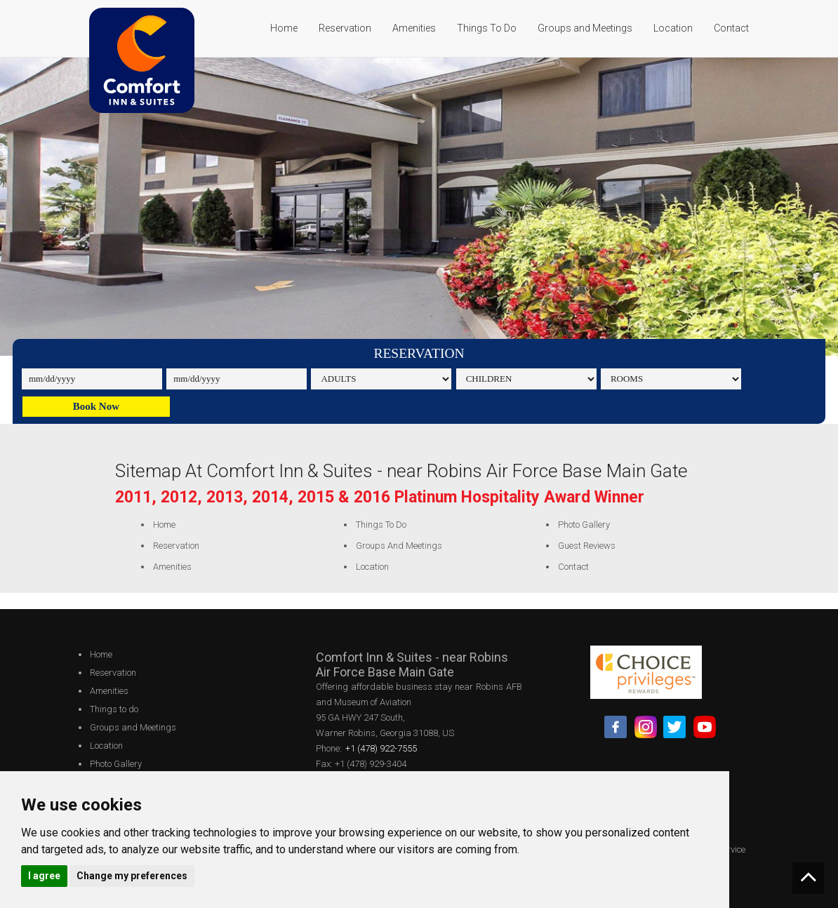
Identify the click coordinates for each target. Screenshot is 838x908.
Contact (731, 28)
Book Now (96, 406)
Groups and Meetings (585, 28)
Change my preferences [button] (132, 875)
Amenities (414, 28)
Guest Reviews (583, 545)
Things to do (377, 524)
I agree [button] (44, 875)
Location (673, 28)
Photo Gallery (580, 524)
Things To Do (487, 28)
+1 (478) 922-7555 (381, 748)
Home (284, 28)
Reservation (345, 28)
